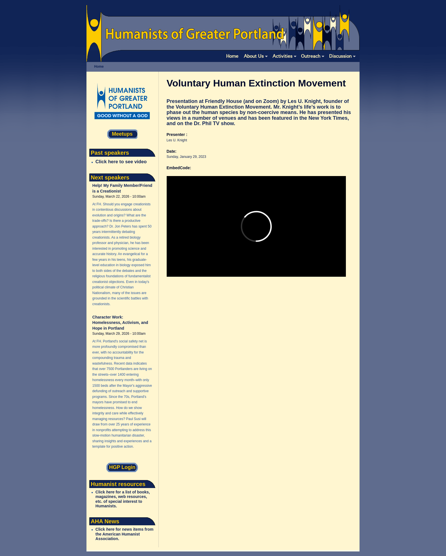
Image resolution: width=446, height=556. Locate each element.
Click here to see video (121, 161)
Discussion (342, 56)
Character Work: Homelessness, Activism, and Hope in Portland (120, 322)
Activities (284, 56)
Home (232, 56)
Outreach (312, 56)
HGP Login (122, 467)
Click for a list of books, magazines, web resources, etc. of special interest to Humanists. (123, 499)
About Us (256, 56)
